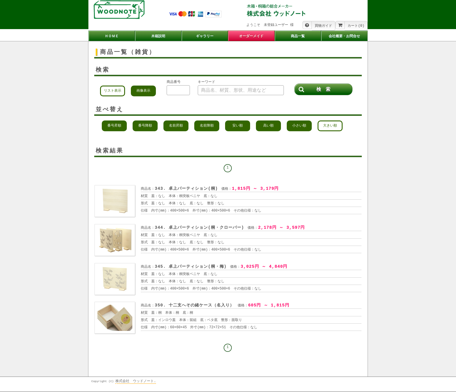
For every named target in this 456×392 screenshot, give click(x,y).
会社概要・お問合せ (344, 36)
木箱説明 (158, 36)
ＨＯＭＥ (112, 36)
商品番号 (174, 82)
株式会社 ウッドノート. (135, 381)
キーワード (206, 82)
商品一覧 (298, 36)
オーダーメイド (251, 36)
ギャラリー (204, 36)
